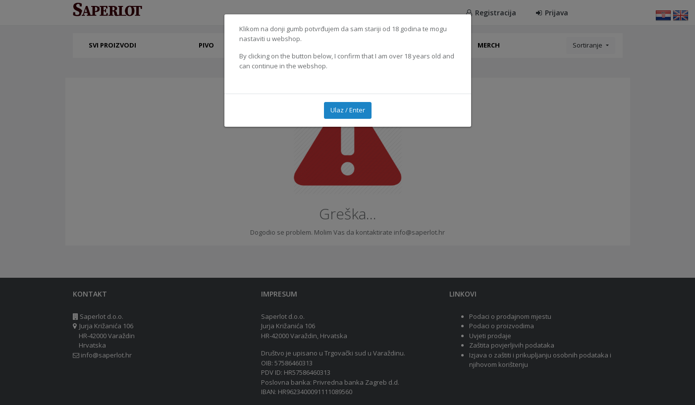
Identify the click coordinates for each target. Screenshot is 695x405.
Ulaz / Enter (347, 109)
